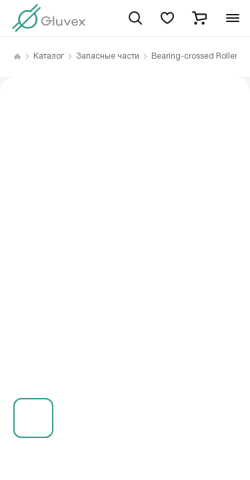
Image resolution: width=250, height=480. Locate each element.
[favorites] (167, 18)
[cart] (199, 18)
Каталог (48, 57)
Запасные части (107, 57)
